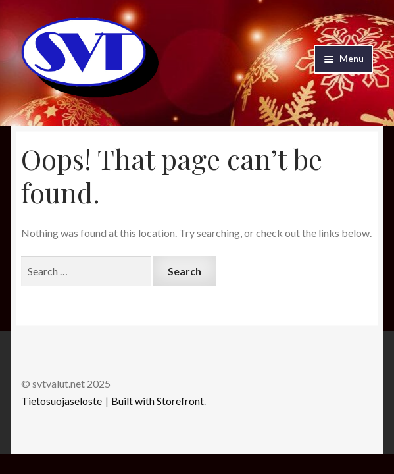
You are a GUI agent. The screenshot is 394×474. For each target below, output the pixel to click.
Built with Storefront (157, 400)
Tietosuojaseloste (61, 400)
